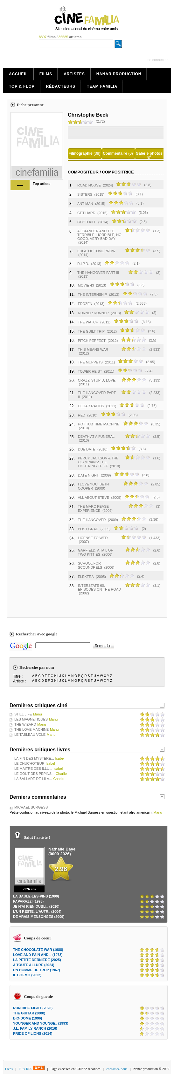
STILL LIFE (23, 714)
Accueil (18, 74)
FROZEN (85, 304)
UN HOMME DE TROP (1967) (36, 970)
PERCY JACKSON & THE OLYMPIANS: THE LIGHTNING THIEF (98, 462)
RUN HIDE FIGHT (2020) (32, 1008)
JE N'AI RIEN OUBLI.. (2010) (36, 906)
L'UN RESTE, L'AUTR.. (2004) (37, 911)
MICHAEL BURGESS (31, 807)
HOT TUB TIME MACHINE (99, 424)
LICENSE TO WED (93, 538)
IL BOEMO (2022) (27, 975)
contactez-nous (116, 1069)
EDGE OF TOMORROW (96, 251)
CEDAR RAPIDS (91, 406)
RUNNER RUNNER (93, 313)
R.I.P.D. (83, 264)
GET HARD (86, 213)
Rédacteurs (60, 86)
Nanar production (119, 74)
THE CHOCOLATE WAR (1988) (38, 950)
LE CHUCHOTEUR (29, 763)
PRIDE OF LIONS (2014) (32, 1033)
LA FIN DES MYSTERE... (34, 758)
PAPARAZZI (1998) (28, 901)
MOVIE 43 (86, 285)
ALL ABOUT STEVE (93, 497)
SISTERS (84, 194)
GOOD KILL (86, 222)
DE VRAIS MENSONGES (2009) (38, 916)
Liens (9, 1069)
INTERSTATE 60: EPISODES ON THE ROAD (99, 587)
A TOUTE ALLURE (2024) (33, 965)
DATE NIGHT (88, 475)
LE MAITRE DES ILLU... (33, 768)
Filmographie (80, 153)
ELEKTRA (86, 577)
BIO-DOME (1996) (27, 1018)
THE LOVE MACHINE (31, 729)
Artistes (74, 74)
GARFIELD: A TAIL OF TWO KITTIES (95, 552)
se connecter (158, 60)
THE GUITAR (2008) (29, 1013)
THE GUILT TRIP (91, 331)
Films (45, 74)
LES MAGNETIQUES (31, 719)
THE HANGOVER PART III (98, 272)
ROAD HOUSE (89, 185)
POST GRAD (88, 529)
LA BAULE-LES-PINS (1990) (36, 896)
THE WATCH (88, 322)
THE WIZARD (25, 724)
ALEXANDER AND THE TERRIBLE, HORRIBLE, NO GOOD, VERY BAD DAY (99, 234)
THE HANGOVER (92, 520)
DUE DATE (86, 449)
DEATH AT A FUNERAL (96, 436)
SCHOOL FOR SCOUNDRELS (90, 565)
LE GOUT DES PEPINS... (34, 774)
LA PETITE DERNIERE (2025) (37, 960)
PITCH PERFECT (92, 340)
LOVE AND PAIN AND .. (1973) (37, 955)
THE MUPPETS (90, 362)
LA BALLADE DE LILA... (33, 779)
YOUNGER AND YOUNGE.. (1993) (40, 1023)
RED (81, 415)
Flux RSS (32, 1069)
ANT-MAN (85, 204)
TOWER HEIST (90, 371)
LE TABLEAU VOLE (29, 734)
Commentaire (115, 153)
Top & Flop (22, 86)
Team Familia (102, 86)
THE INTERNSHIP (92, 294)
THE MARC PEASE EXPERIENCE (93, 508)
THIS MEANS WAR (93, 349)
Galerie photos (149, 153)
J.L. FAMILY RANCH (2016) (35, 1028)
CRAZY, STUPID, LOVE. (97, 380)
